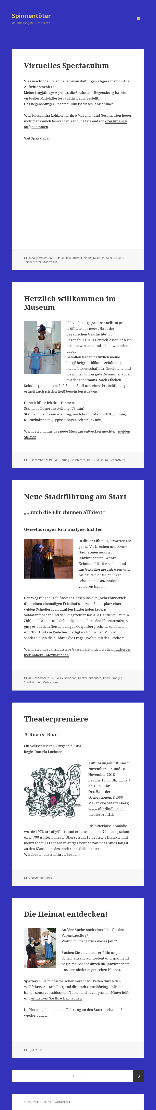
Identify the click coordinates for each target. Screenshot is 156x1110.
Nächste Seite (138, 1076)
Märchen (99, 258)
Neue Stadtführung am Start (75, 496)
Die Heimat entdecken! (66, 914)
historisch (95, 678)
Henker (82, 678)
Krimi (106, 678)
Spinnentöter (31, 16)
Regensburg (117, 460)
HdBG (91, 460)
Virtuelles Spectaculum (66, 65)
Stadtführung (32, 682)
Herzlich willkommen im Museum (70, 303)
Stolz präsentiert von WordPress (47, 1102)
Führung (63, 460)
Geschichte (78, 460)
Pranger (116, 678)
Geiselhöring (68, 678)
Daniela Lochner (71, 258)
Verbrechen (50, 682)
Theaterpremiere (56, 719)
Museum (102, 460)
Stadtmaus (49, 262)
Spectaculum (114, 258)
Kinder (87, 258)
